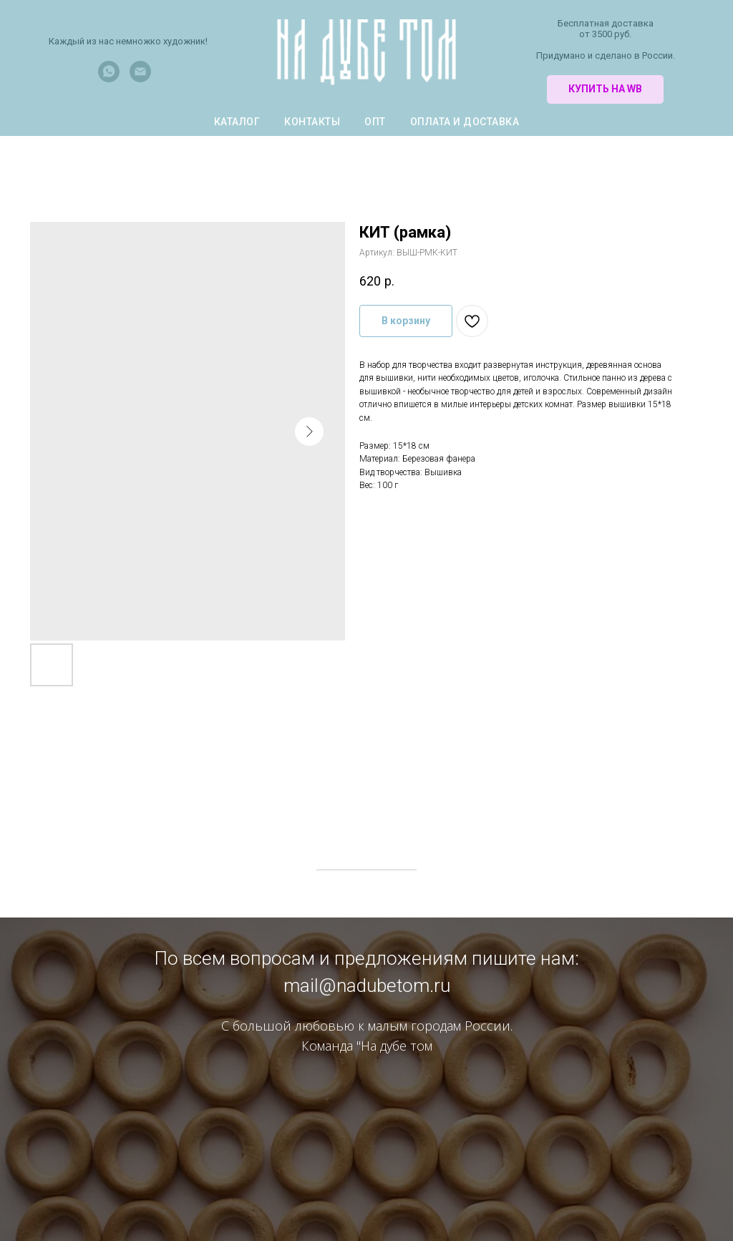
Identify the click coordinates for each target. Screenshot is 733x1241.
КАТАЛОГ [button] (237, 121)
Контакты (312, 121)
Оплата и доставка (465, 121)
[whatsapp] (109, 78)
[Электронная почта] (140, 78)
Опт (375, 121)
